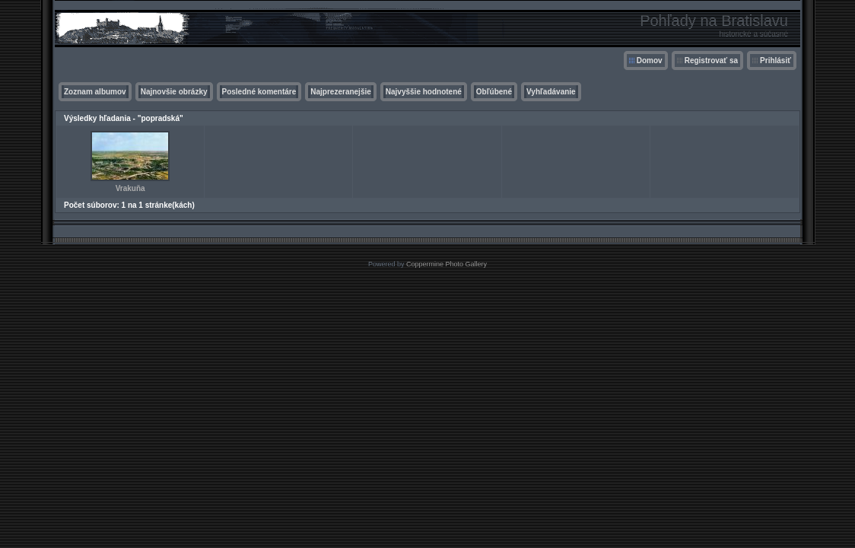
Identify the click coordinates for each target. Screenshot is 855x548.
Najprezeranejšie (340, 92)
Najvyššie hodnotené (424, 92)
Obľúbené (494, 92)
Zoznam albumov (95, 92)
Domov (650, 60)
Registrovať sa (711, 60)
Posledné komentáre (259, 92)
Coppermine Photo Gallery (446, 264)
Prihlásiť (775, 60)
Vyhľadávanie (551, 92)
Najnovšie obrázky (174, 92)
